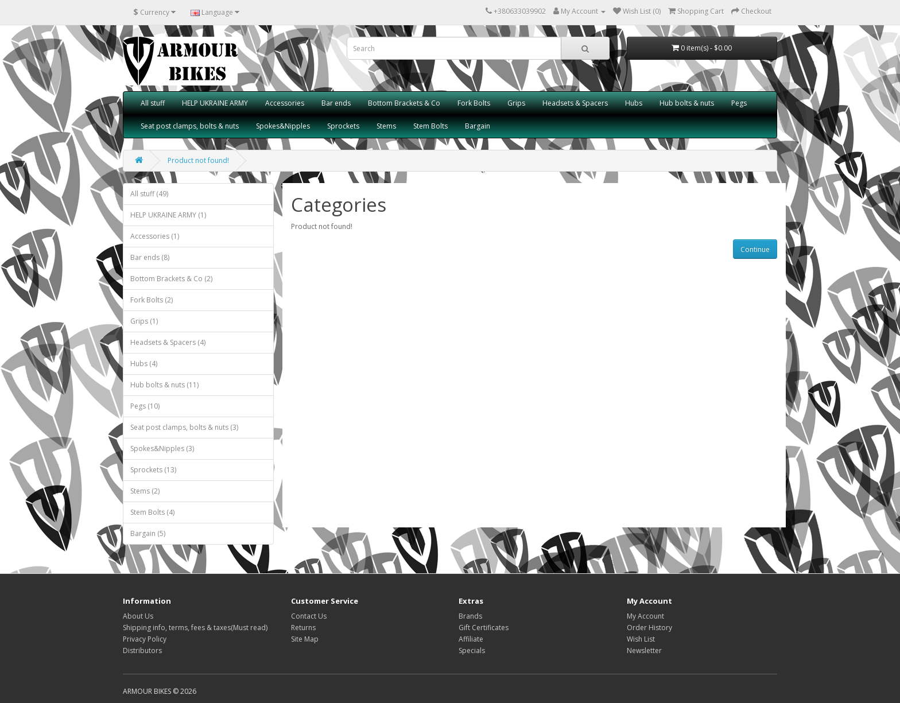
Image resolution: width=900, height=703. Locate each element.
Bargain (477, 126)
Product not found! (198, 160)
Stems (386, 126)
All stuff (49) (149, 194)
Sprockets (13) (153, 470)
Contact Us (309, 616)
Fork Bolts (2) (151, 300)
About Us (138, 616)
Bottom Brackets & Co (404, 103)
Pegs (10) (145, 406)
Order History (649, 627)
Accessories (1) (154, 236)
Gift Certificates (484, 627)
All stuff (153, 103)
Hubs (633, 103)
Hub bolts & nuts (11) (164, 385)
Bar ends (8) (149, 257)
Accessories (284, 103)
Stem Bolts (430, 126)
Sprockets (343, 126)
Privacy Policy (144, 639)
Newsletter (644, 650)
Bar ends (336, 103)
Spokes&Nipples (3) (162, 448)
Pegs (739, 103)
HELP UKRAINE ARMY (215, 103)
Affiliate (471, 639)
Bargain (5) (147, 533)
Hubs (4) (143, 363)
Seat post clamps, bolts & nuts (190, 126)
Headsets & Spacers (575, 103)
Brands (470, 616)
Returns (303, 627)
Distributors (142, 650)
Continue (755, 249)
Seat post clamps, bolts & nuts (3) (184, 427)
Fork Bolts (473, 103)
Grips (516, 103)
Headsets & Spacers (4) (167, 342)
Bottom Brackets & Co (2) (171, 278)
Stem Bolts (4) (152, 512)
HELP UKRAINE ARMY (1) (168, 215)
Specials (472, 650)
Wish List (641, 639)
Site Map (305, 639)
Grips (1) (144, 321)
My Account (645, 616)
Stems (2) (145, 491)
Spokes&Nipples (283, 126)
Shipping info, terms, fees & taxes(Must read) (195, 627)
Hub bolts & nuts (687, 103)
